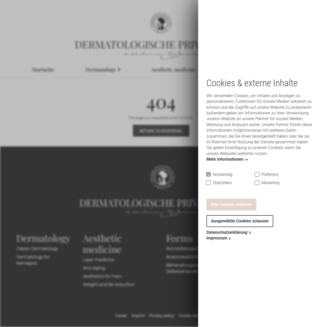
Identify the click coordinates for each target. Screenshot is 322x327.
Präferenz (270, 174)
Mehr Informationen (224, 159)
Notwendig (222, 174)
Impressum (216, 238)
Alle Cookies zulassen (231, 204)
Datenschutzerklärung (226, 232)
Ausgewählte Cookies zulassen (240, 221)
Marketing (270, 182)
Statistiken (222, 182)
